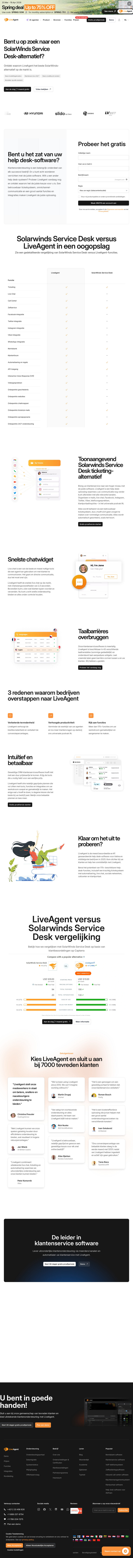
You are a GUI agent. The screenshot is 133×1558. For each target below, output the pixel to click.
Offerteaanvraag (32, 1475)
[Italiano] (96, 1536)
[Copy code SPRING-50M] (26, 12)
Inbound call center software (117, 1475)
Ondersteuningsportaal (35, 1455)
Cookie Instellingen (15, 1550)
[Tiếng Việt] (94, 1540)
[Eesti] (74, 1536)
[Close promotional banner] (129, 3)
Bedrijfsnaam (83, 175)
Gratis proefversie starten (90, 524)
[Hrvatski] (87, 1536)
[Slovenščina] (81, 1540)
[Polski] (122, 1536)
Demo (111, 20)
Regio (80, 186)
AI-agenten (33, 20)
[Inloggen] (119, 20)
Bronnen (58, 20)
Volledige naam (84, 153)
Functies (7, 1466)
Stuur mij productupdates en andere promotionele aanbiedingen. (103, 197)
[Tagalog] (89, 1540)
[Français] (83, 1536)
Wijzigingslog (31, 1470)
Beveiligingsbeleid (89, 1553)
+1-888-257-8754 (15, 1514)
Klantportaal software (114, 1485)
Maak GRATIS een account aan (103, 203)
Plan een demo (43, 1425)
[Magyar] (92, 1536)
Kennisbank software (114, 1455)
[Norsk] (118, 1536)
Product (47, 20)
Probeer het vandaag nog (90, 667)
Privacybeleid (103, 211)
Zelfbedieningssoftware (115, 1470)
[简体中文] (98, 1540)
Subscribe (123, 1510)
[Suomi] (78, 1536)
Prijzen (6, 1461)
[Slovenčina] (76, 1540)
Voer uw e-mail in (85, 164)
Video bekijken (43, 89)
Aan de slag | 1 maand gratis (17, 89)
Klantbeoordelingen (60, 1468)
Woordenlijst (84, 1460)
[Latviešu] (109, 1536)
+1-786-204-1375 (15, 1519)
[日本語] (100, 1536)
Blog (81, 1455)
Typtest (82, 1475)
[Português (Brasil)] (127, 1536)
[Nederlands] (113, 1536)
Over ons (56, 1455)
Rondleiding (8, 1476)
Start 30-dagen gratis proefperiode (59, 1264)
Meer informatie (82, 1022)
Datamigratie (31, 1460)
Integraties (8, 1471)
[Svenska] (85, 1540)
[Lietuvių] (105, 1536)
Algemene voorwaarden (115, 209)
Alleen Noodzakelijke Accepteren (40, 1545)
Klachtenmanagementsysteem (118, 1480)
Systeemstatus (32, 1465)
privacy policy (28, 1540)
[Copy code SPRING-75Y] (68, 12)
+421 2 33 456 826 (16, 1509)
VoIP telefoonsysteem (114, 1465)
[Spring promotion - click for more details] (66, 7)
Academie (83, 1465)
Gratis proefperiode (96, 20)
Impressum (57, 1478)
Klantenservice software (115, 1460)
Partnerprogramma (60, 1473)
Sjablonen (83, 1470)
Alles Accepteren (14, 1545)
